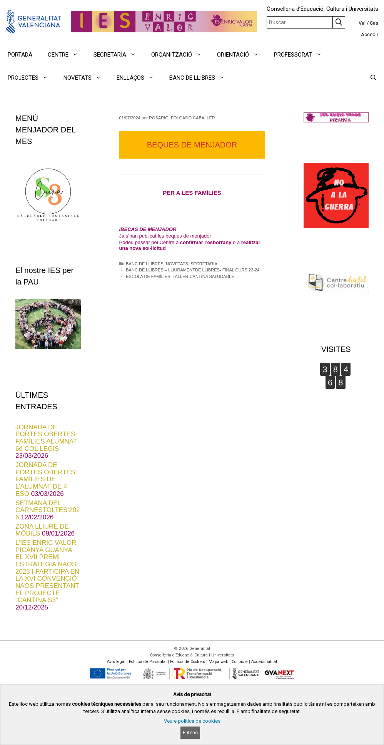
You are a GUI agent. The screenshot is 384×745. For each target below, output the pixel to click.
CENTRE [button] (67, 54)
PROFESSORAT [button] (301, 54)
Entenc (190, 732)
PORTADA (20, 54)
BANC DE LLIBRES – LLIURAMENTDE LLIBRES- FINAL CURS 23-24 (192, 270)
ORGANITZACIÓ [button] (180, 54)
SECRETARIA (203, 263)
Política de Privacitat (148, 661)
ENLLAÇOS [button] (139, 77)
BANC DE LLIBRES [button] (200, 77)
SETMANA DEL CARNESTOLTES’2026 (47, 510)
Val (362, 23)
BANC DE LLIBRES (145, 263)
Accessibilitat (264, 661)
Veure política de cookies (192, 721)
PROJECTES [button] (32, 77)
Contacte (240, 661)
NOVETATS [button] (86, 77)
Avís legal (116, 661)
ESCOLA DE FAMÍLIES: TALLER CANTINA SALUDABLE (180, 276)
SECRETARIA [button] (118, 54)
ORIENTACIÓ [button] (241, 54)
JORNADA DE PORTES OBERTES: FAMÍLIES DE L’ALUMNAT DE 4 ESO (46, 479)
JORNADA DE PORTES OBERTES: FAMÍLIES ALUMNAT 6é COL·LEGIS (46, 438)
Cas (374, 23)
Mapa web (218, 661)
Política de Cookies (187, 661)
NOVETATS (177, 263)
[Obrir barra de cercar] (373, 77)
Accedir (369, 34)
